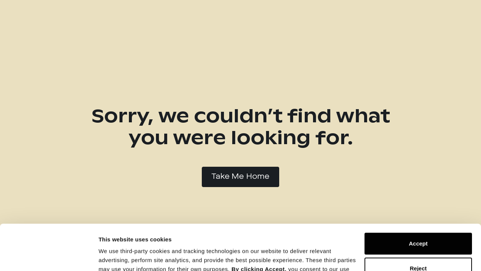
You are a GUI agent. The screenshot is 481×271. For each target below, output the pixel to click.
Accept (418, 201)
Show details (115, 256)
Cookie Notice (313, 235)
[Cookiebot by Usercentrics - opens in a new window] (49, 256)
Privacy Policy (259, 235)
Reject (418, 225)
